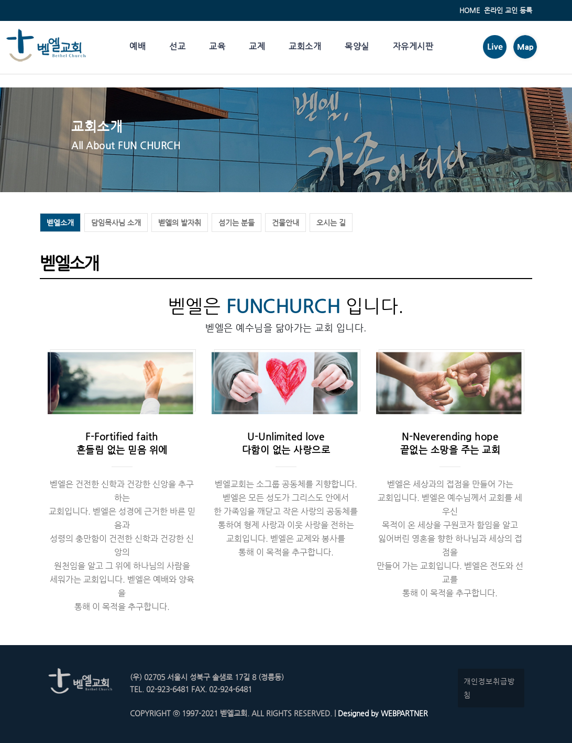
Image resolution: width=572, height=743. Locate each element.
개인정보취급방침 (489, 688)
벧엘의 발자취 (179, 222)
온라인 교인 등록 (508, 10)
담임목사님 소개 (116, 222)
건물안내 (285, 222)
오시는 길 (331, 222)
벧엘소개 (60, 222)
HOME (469, 10)
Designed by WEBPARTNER (382, 713)
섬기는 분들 (236, 222)
